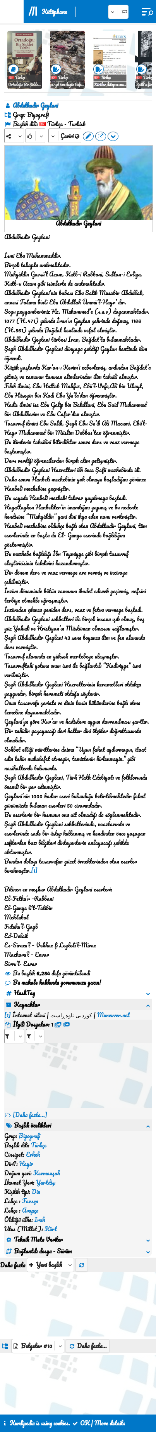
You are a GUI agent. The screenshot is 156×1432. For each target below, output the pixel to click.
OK (80, 1423)
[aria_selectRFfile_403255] (14, 1027)
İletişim (79, 1396)
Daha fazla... (88, 1234)
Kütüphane (54, 11)
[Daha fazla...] (30, 1105)
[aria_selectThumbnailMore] (50, 1153)
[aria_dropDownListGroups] (38, 1234)
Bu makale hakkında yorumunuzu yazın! (52, 982)
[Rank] (35, 136)
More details (109, 1423)
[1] (34, 870)
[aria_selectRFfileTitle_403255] (35, 1027)
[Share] (14, 136)
